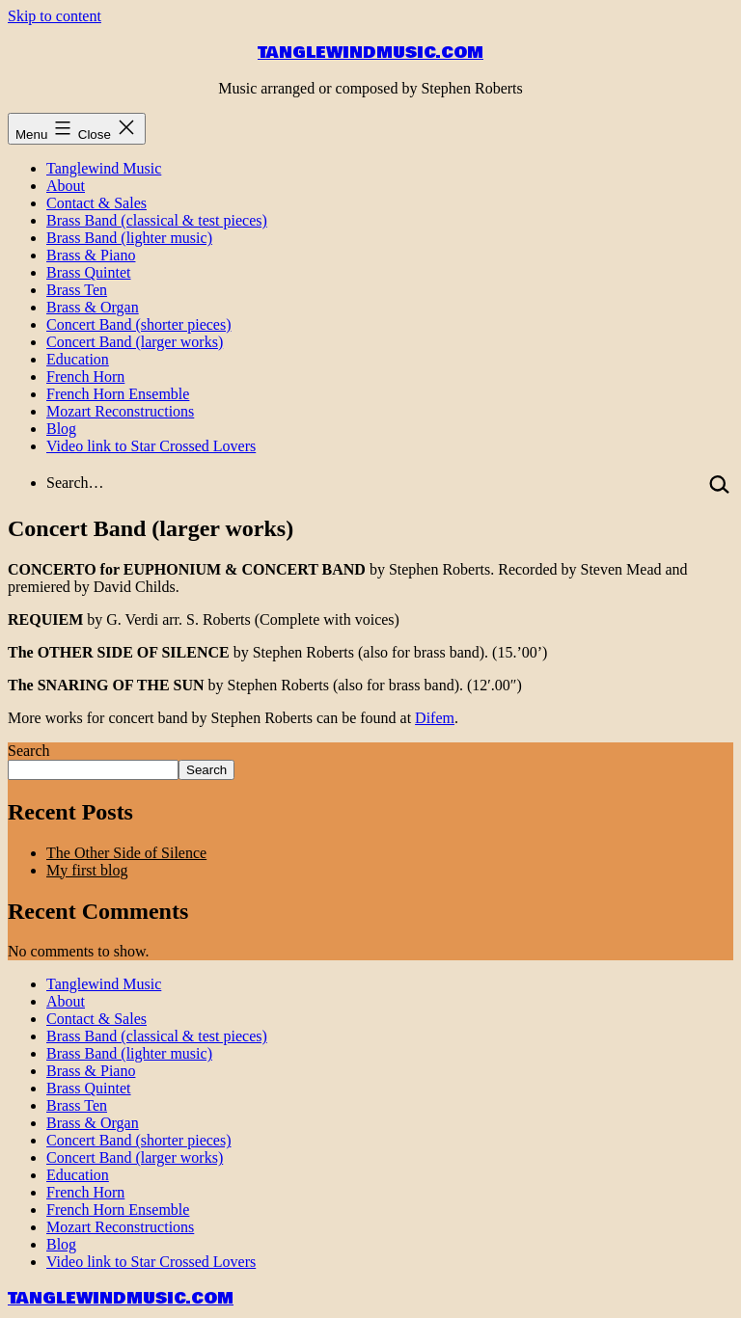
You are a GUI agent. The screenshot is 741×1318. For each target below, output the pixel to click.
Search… (75, 482)
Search (29, 750)
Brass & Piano (90, 255)
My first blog (86, 870)
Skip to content (54, 16)
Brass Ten (76, 290)
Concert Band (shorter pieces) (138, 324)
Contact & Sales (96, 203)
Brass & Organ (92, 307)
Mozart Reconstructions (120, 411)
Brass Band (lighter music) (129, 237)
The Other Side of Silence (126, 853)
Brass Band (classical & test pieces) (156, 220)
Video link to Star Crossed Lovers (151, 446)
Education (77, 359)
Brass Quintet (88, 272)
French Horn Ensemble (117, 394)
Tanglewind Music (103, 168)
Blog (61, 428)
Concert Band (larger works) (134, 342)
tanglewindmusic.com (370, 52)
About (65, 185)
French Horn (85, 376)
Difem (434, 718)
